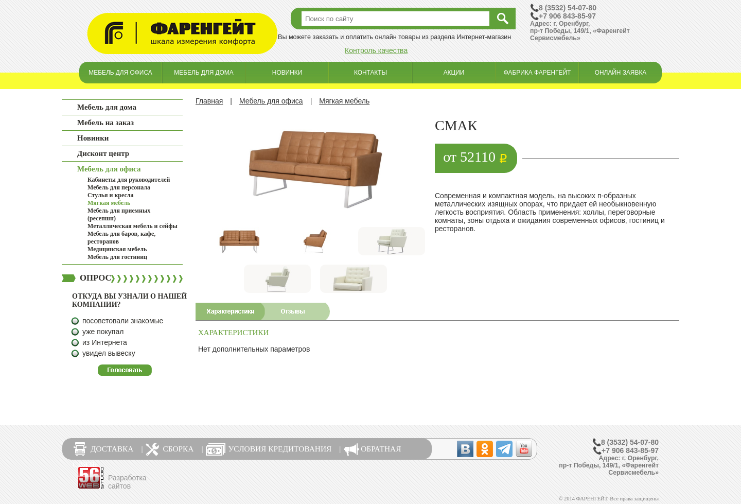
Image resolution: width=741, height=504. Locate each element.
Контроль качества (376, 50)
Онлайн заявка (621, 72)
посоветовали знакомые (122, 321)
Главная (209, 101)
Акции (454, 72)
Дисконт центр (103, 153)
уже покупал (102, 331)
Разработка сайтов (127, 482)
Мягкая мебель (108, 202)
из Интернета (104, 342)
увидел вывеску (108, 353)
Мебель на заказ (105, 122)
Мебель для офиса (120, 72)
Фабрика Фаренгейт (537, 72)
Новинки (287, 72)
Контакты (370, 72)
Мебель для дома (203, 72)
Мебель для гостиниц (117, 256)
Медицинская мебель (117, 249)
